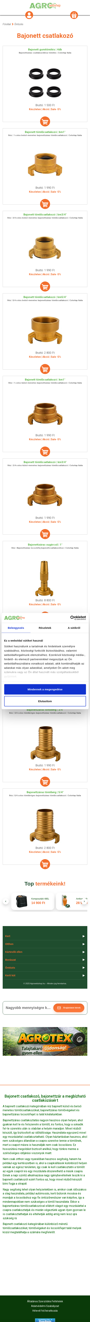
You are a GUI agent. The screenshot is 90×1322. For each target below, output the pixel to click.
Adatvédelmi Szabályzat (45, 1306)
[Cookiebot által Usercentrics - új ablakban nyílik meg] (70, 618)
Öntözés (18, 24)
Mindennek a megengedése (45, 689)
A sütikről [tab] (74, 627)
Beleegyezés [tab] (16, 627)
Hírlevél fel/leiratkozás (45, 1310)
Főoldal (7, 24)
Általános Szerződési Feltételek (45, 1301)
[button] (68, 1008)
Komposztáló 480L (40, 899)
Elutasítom (45, 701)
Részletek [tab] (45, 627)
